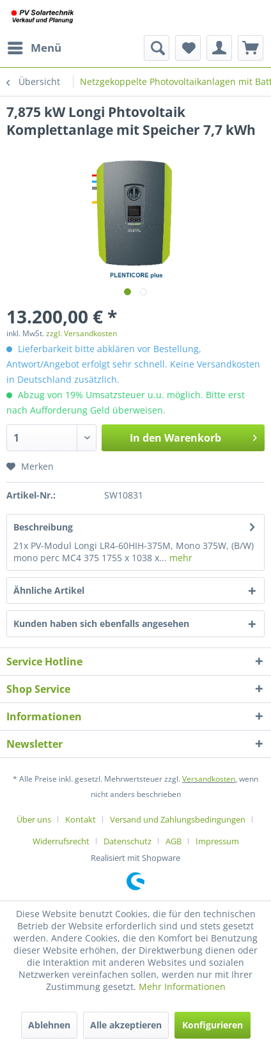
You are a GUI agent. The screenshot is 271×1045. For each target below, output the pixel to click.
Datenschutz (127, 841)
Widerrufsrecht (61, 841)
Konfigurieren (212, 1025)
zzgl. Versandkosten (81, 333)
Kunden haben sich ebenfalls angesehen (101, 623)
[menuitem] (34, 48)
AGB (174, 841)
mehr (179, 558)
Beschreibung (43, 527)
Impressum (217, 841)
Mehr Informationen (182, 986)
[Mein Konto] (219, 48)
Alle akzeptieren (126, 1025)
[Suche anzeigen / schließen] (156, 48)
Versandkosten (208, 778)
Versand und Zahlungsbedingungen (177, 819)
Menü (34, 46)
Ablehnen (49, 1025)
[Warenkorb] (250, 48)
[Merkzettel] (188, 48)
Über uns (34, 819)
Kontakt (80, 819)
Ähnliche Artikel (48, 590)
